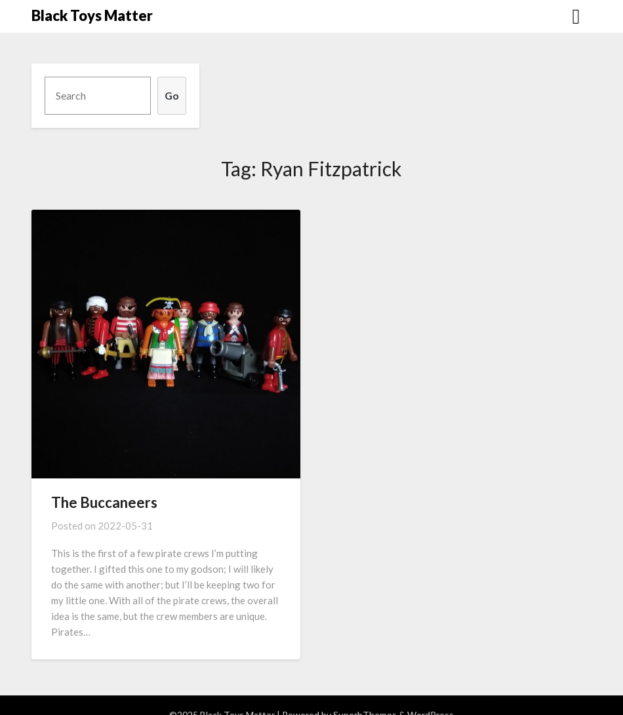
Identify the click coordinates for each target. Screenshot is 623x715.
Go (172, 95)
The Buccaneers (104, 502)
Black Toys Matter (92, 15)
